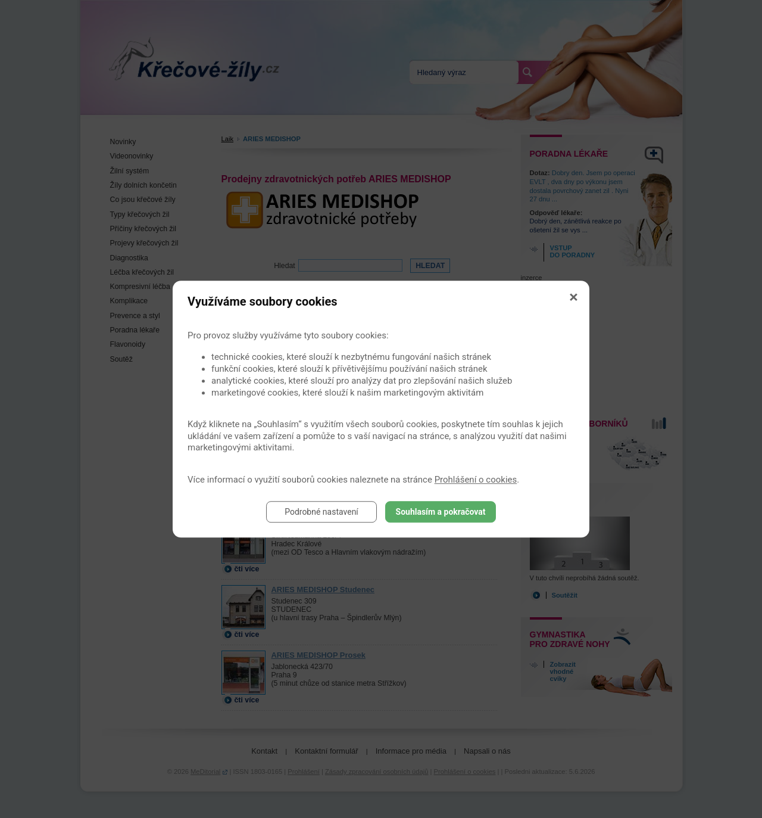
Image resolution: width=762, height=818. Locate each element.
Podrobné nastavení (321, 512)
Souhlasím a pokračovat (441, 512)
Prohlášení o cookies (476, 479)
